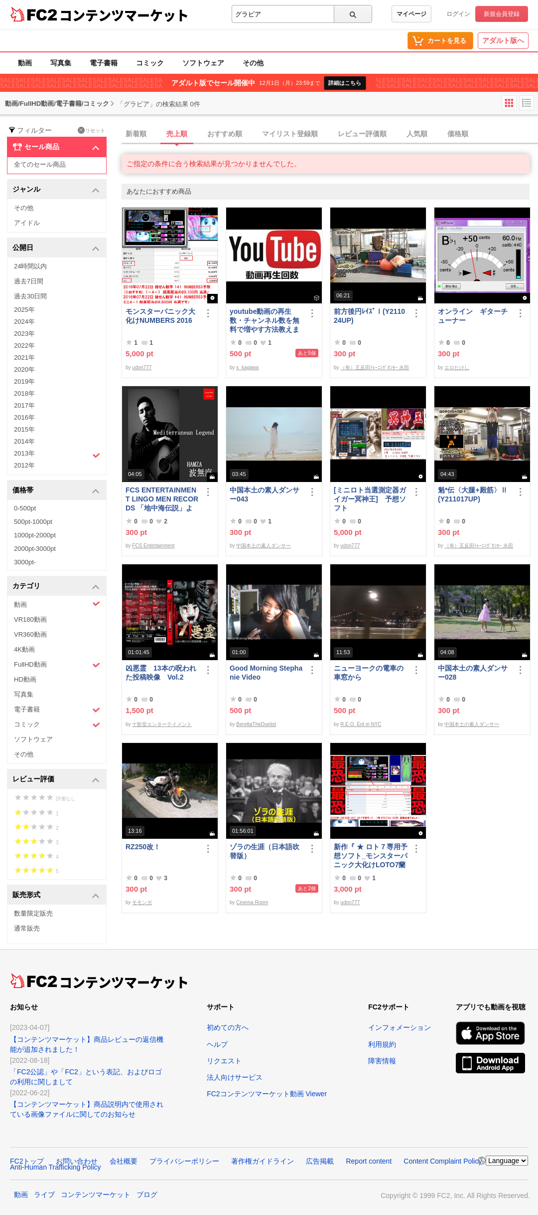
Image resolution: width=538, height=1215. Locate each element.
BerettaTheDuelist (256, 724)
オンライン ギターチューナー (473, 315)
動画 (25, 63)
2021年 (24, 357)
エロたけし (456, 367)
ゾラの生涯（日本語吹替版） (264, 851)
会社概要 (123, 1161)
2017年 (24, 405)
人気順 (416, 134)
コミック (150, 63)
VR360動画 (30, 634)
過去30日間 (30, 296)
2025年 (24, 309)
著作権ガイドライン (262, 1161)
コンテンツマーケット (124, 14)
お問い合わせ (77, 1161)
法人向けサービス (235, 1077)
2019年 (24, 381)
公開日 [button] (56, 248)
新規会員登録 (502, 13)
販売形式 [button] (56, 895)
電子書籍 (104, 63)
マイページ (411, 13)
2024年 (24, 321)
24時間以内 (30, 266)
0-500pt (25, 508)
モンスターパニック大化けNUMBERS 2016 (160, 315)
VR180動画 (30, 619)
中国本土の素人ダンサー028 (473, 672)
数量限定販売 (33, 913)
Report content (369, 1161)
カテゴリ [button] (56, 586)
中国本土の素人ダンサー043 (264, 494)
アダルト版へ (503, 40)
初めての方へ (228, 1027)
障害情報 (382, 1061)
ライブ (44, 1195)
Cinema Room (252, 902)
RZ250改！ (143, 847)
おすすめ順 (224, 134)
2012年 (24, 465)
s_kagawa (247, 367)
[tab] (330, 134)
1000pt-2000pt (35, 535)
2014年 (24, 441)
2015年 (24, 429)
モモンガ (142, 902)
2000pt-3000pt (35, 548)
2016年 (24, 417)
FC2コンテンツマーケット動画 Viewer (267, 1094)
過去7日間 (28, 281)
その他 (253, 63)
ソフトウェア (203, 63)
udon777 (141, 367)
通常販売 (27, 928)
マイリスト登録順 (290, 134)
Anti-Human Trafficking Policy (55, 1167)
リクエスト (224, 1061)
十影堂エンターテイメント (162, 724)
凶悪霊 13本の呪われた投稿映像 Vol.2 (161, 672)
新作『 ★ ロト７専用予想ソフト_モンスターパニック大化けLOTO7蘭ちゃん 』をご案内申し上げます (370, 856)
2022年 (24, 345)
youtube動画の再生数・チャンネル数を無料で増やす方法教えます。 (264, 320)
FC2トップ (27, 1161)
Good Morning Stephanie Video (266, 672)
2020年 (24, 369)
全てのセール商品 (40, 164)
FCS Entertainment (153, 545)
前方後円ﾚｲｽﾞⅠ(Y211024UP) (369, 315)
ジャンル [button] (56, 190)
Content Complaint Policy (443, 1161)
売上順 (176, 134)
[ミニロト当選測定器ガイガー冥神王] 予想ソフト (370, 499)
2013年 (57, 455)
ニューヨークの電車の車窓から (369, 672)
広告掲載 (320, 1161)
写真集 (60, 63)
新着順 (136, 134)
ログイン (458, 13)
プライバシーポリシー (184, 1161)
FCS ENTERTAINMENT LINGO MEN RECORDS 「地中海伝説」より (162, 499)
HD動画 (25, 679)
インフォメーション (399, 1027)
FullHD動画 (57, 665)
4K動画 (24, 649)
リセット (91, 130)
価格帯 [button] (56, 490)
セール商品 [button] (56, 147)
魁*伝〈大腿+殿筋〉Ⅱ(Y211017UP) (473, 494)
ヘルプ (217, 1044)
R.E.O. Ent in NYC (360, 724)
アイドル (27, 223)
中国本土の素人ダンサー (263, 545)
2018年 (24, 393)
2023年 (24, 333)
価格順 (457, 134)
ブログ (146, 1195)
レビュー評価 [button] (56, 779)
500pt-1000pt (33, 521)
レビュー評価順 (362, 134)
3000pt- (25, 562)
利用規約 (382, 1044)
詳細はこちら (344, 83)
